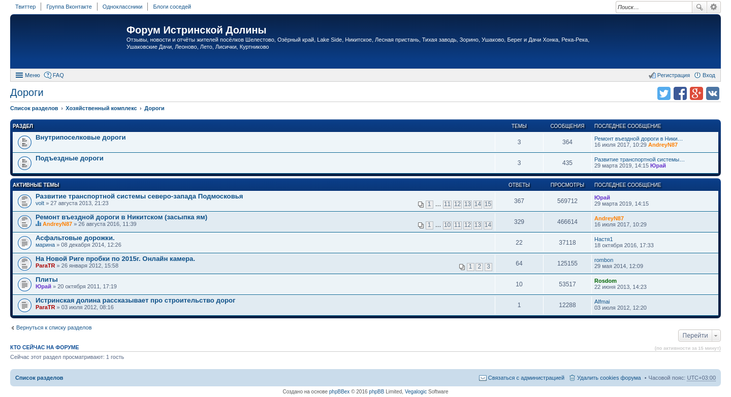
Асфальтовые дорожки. (75, 238)
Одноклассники (123, 7)
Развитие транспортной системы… (639, 159)
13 (467, 204)
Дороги (27, 92)
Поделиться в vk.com (712, 93)
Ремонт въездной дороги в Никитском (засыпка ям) (121, 217)
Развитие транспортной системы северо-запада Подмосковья (139, 196)
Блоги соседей (172, 7)
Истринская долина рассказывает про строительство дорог (136, 300)
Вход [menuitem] (709, 75)
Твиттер (25, 7)
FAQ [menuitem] (58, 75)
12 (457, 204)
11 (447, 204)
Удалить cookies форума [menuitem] (609, 378)
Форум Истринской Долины (196, 30)
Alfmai (602, 302)
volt (40, 203)
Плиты (47, 279)
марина (45, 245)
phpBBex (339, 391)
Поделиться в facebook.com (680, 93)
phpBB (376, 391)
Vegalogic (416, 391)
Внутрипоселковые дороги (80, 137)
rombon (603, 260)
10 (447, 224)
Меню (32, 75)
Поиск (699, 7)
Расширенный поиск (714, 7)
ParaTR (45, 265)
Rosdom (605, 281)
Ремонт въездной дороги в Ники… (638, 139)
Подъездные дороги (70, 158)
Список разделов (39, 378)
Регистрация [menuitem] (673, 75)
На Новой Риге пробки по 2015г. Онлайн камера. (115, 258)
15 (488, 204)
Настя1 (603, 239)
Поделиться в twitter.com (664, 93)
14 (477, 204)
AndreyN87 (663, 145)
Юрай (658, 165)
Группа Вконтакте (68, 7)
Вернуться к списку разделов (53, 327)
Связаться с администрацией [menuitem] (526, 378)
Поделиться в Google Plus (696, 93)
